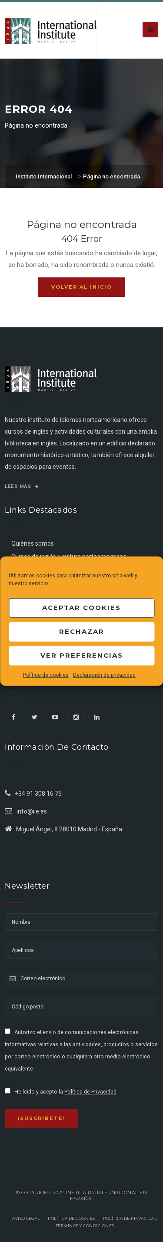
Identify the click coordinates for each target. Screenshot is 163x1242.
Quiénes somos (32, 543)
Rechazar (81, 631)
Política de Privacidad (90, 1092)
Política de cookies (46, 675)
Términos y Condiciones (85, 1225)
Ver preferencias (81, 655)
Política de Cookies (71, 1218)
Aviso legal (26, 1218)
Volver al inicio (81, 287)
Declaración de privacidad (104, 675)
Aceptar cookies (81, 607)
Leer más (22, 486)
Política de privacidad (130, 1218)
